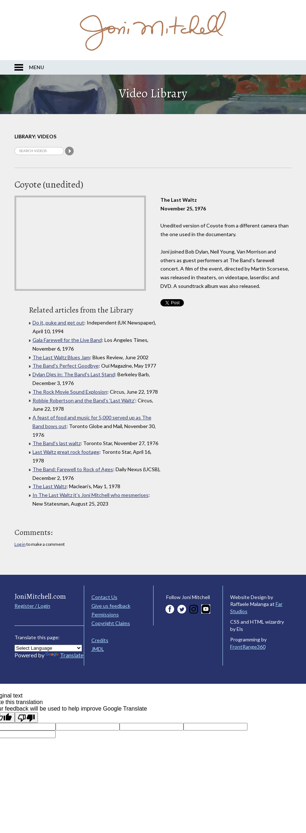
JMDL (97, 649)
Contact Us (104, 597)
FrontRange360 (248, 647)
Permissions (105, 614)
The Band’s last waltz (57, 443)
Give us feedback (110, 606)
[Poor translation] (26, 717)
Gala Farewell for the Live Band (67, 340)
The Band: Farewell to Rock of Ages (73, 469)
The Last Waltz (49, 486)
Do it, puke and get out (58, 322)
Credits (99, 640)
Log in (20, 544)
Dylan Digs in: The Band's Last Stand (74, 374)
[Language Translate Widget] (48, 648)
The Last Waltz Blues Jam (61, 357)
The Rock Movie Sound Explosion (70, 392)
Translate (64, 655)
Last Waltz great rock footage (66, 452)
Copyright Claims (110, 623)
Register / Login (32, 606)
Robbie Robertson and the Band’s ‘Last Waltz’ (84, 400)
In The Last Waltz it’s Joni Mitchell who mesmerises (90, 495)
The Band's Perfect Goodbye (66, 366)
